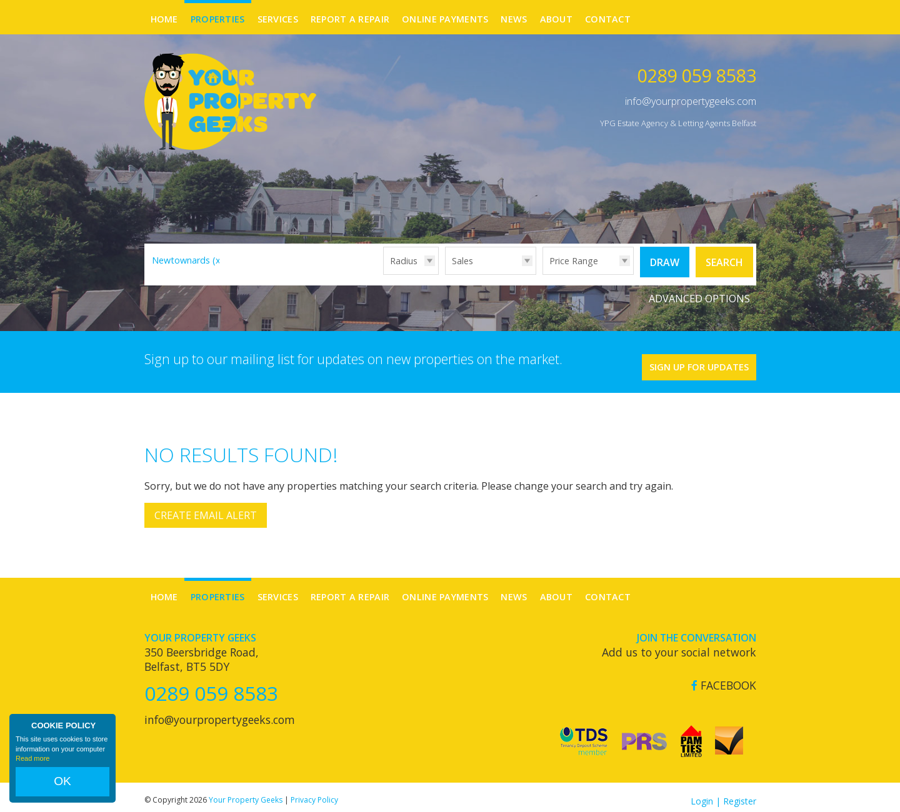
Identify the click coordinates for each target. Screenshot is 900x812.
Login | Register (723, 793)
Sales (462, 261)
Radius (404, 261)
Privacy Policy (314, 791)
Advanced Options (699, 293)
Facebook (723, 677)
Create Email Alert (205, 508)
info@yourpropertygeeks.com (690, 101)
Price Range (573, 261)
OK (63, 787)
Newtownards (188, 260)
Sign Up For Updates (681, 355)
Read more (32, 771)
